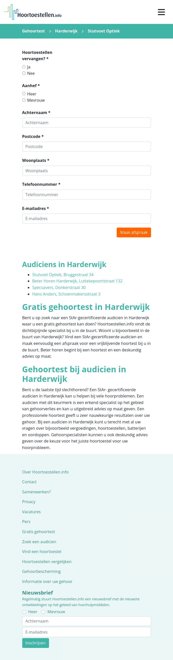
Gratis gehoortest (38, 531)
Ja (29, 67)
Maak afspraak (133, 232)
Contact (29, 482)
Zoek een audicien (39, 541)
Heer (31, 94)
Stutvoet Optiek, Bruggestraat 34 (63, 274)
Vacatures (31, 512)
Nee (31, 73)
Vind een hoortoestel (42, 551)
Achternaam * (36, 112)
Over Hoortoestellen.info (45, 472)
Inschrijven (36, 643)
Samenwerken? (36, 492)
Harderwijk (66, 31)
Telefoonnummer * (41, 184)
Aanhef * (31, 85)
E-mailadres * (35, 208)
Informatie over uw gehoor (47, 581)
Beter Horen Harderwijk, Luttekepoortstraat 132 (77, 281)
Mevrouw (36, 100)
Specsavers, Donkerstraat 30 (59, 287)
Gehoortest (33, 31)
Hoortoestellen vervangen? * (37, 56)
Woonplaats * (36, 160)
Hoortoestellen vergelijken (47, 561)
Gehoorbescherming (41, 571)
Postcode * (33, 136)
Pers (26, 521)
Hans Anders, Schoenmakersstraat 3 (66, 294)
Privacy (29, 501)
